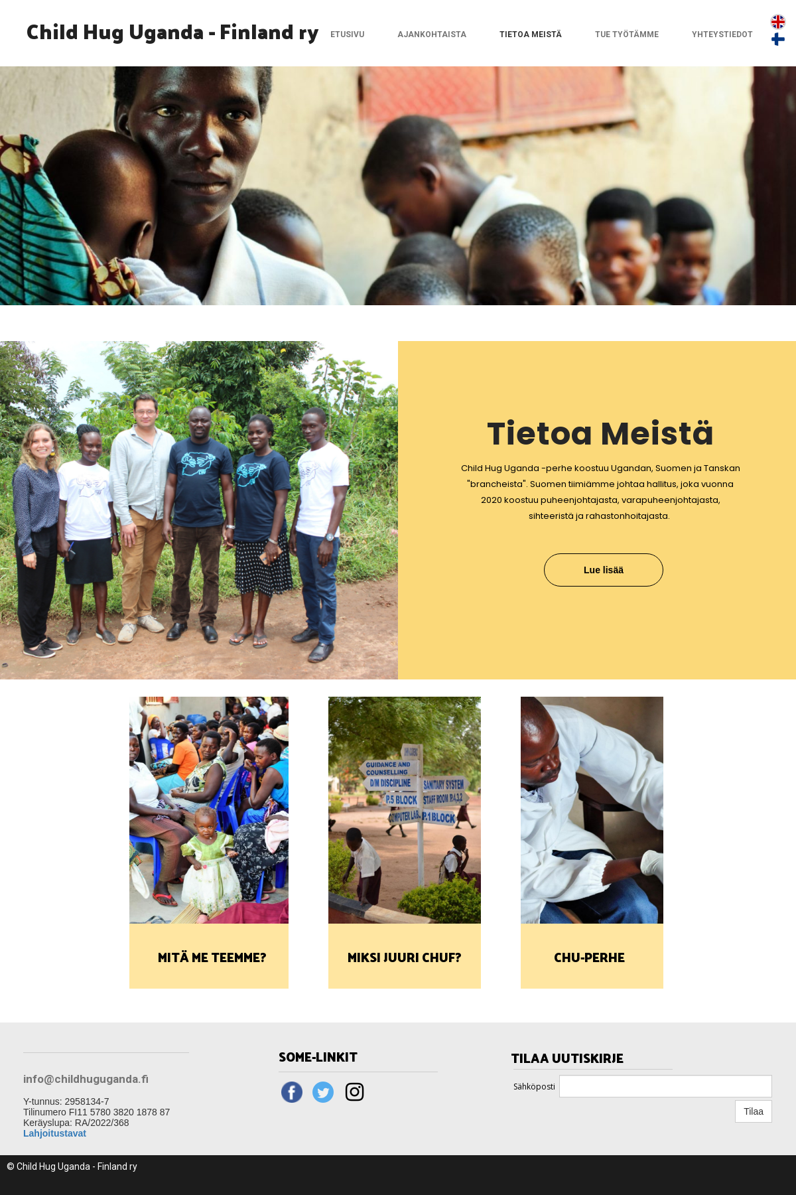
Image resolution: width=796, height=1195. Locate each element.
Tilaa (753, 1111)
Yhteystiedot (722, 34)
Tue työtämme (627, 34)
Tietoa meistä (530, 34)
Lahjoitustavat (54, 1133)
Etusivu (347, 34)
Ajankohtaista (431, 34)
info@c (42, 1079)
